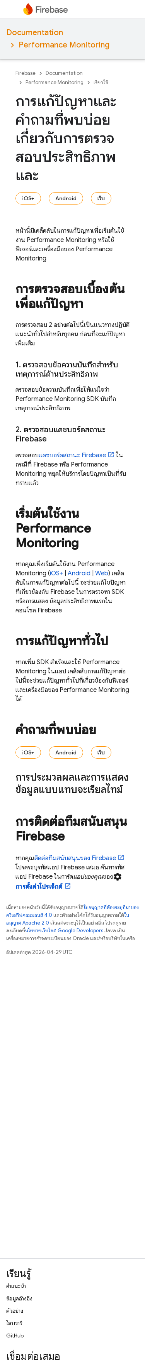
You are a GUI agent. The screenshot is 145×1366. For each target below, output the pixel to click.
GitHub (15, 1335)
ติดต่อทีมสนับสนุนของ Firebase (75, 858)
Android (66, 198)
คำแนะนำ (16, 1286)
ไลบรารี (14, 1323)
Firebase (25, 73)
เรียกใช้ (101, 82)
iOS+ (28, 198)
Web (101, 573)
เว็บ (101, 198)
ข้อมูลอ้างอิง (19, 1298)
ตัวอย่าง (14, 1310)
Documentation (34, 32)
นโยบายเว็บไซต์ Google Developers (64, 930)
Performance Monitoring (64, 45)
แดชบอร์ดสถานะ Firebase (72, 455)
